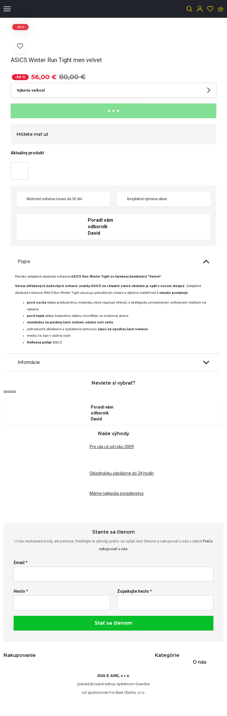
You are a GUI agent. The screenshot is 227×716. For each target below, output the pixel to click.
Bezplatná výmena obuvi (143, 199)
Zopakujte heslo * (134, 591)
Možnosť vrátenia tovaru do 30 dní (51, 199)
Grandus (142, 684)
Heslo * (21, 591)
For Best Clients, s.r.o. (127, 692)
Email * (20, 562)
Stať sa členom (113, 623)
